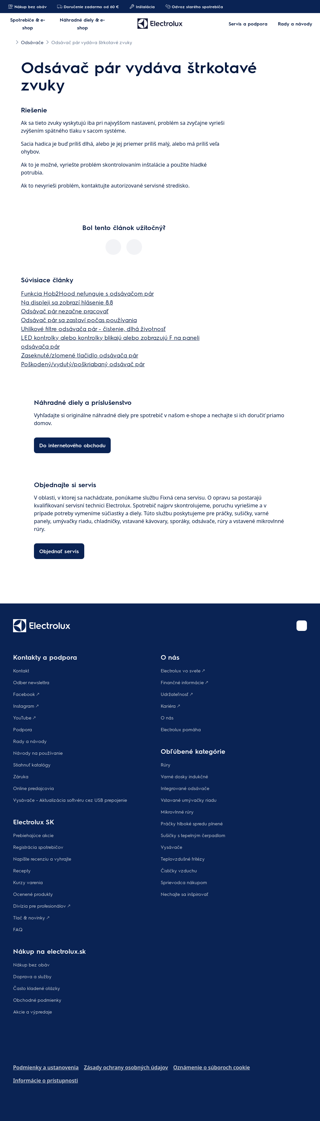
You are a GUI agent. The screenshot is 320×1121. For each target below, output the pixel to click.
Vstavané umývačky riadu (188, 800)
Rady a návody (30, 741)
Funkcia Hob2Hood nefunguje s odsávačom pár (87, 293)
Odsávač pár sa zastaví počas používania (79, 319)
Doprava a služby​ (32, 976)
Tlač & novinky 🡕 (31, 917)
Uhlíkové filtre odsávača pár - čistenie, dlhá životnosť (93, 328)
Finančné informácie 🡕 (184, 682)
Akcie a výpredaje (32, 1011)
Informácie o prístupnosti (45, 1080)
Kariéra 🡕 (170, 706)
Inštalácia (142, 6)
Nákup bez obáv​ (31, 964)
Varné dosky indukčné (184, 776)
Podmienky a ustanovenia (46, 1067)
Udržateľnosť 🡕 (177, 694)
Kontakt (21, 670)
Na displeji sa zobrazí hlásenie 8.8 (67, 302)
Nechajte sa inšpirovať (184, 894)
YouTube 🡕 (24, 717)
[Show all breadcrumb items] (10, 41)
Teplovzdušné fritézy (183, 859)
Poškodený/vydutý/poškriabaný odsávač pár (83, 364)
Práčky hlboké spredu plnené (192, 823)
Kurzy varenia (28, 882)
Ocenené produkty (33, 894)
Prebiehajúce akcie (33, 835)
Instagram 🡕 (26, 706)
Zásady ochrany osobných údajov (126, 1067)
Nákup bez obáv (27, 6)
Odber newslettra (31, 682)
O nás (167, 717)
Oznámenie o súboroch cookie (211, 1067)
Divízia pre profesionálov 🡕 (41, 906)
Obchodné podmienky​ (37, 1000)
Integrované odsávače (185, 788)
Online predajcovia (33, 788)
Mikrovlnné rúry (177, 812)
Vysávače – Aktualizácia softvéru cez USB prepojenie (70, 800)
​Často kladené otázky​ (36, 988)
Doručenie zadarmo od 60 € (88, 6)
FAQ (18, 929)
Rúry (165, 764)
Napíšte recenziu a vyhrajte (42, 859)
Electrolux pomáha (181, 729)
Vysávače (171, 847)
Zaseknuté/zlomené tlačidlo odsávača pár (79, 355)
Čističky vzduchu (179, 870)
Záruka (20, 776)
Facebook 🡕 (26, 694)
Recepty (22, 870)
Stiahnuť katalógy (32, 764)
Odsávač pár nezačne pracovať (64, 311)
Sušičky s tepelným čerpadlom (193, 835)
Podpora (22, 729)
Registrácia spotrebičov (38, 847)
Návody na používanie (38, 753)
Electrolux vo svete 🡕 (183, 670)
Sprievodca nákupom (184, 882)
